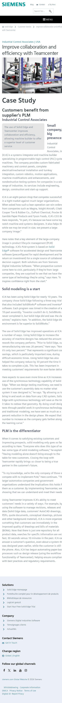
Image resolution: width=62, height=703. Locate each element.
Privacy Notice (16, 690)
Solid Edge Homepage (17, 589)
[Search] (50, 11)
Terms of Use (30, 690)
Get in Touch (9, 643)
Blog (32, 4)
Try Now (51, 4)
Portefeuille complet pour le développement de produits (32, 594)
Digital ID (6, 694)
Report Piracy (18, 694)
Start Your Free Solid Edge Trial (21, 606)
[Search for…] (43, 11)
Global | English (11, 655)
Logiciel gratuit (14, 602)
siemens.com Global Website (14, 679)
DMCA (5, 690)
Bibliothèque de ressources (19, 598)
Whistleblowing (11, 687)
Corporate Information (30, 687)
